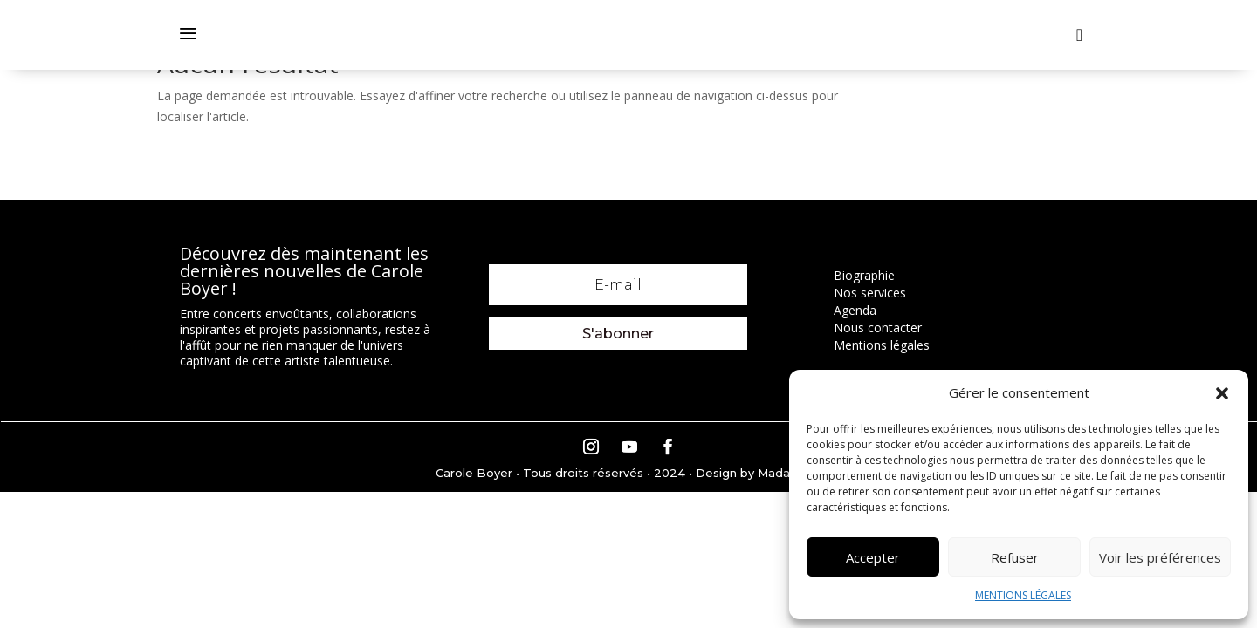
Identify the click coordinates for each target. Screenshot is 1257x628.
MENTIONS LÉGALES (1023, 595)
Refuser (1015, 557)
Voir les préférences (1160, 557)
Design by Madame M (759, 473)
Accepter (873, 557)
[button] (1222, 393)
